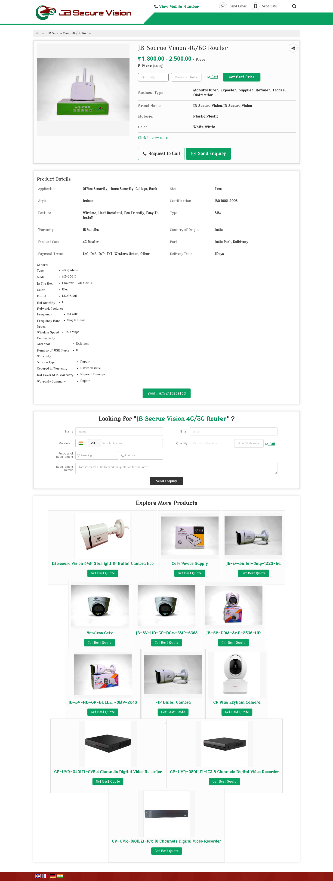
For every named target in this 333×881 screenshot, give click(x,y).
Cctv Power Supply (190, 563)
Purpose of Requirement (64, 455)
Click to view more (153, 138)
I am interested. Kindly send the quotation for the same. (176, 468)
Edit (212, 77)
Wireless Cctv (100, 633)
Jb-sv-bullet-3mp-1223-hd (253, 563)
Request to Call (161, 153)
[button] (179, 6)
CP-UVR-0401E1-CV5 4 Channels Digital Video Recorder (108, 772)
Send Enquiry (208, 153)
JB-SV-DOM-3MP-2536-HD (233, 633)
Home (40, 33)
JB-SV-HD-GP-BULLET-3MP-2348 (102, 702)
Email (183, 431)
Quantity (181, 443)
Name (69, 431)
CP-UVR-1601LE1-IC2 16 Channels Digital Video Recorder (166, 841)
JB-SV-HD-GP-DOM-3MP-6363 (166, 633)
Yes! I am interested (166, 393)
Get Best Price (242, 77)
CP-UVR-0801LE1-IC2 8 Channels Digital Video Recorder (224, 772)
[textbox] (186, 77)
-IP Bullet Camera (173, 702)
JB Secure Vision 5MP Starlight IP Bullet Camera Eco (103, 563)
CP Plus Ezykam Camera (236, 702)
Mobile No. (66, 443)
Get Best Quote (103, 573)
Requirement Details (64, 468)
